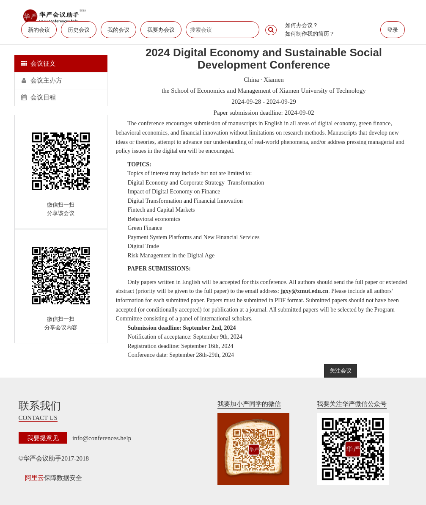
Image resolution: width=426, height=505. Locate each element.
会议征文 (38, 63)
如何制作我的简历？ (310, 33)
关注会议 (341, 370)
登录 (392, 30)
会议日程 (38, 97)
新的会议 (39, 30)
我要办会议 (161, 30)
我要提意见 (43, 438)
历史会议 (79, 30)
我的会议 (118, 30)
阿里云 (34, 478)
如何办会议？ (301, 25)
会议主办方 (42, 80)
